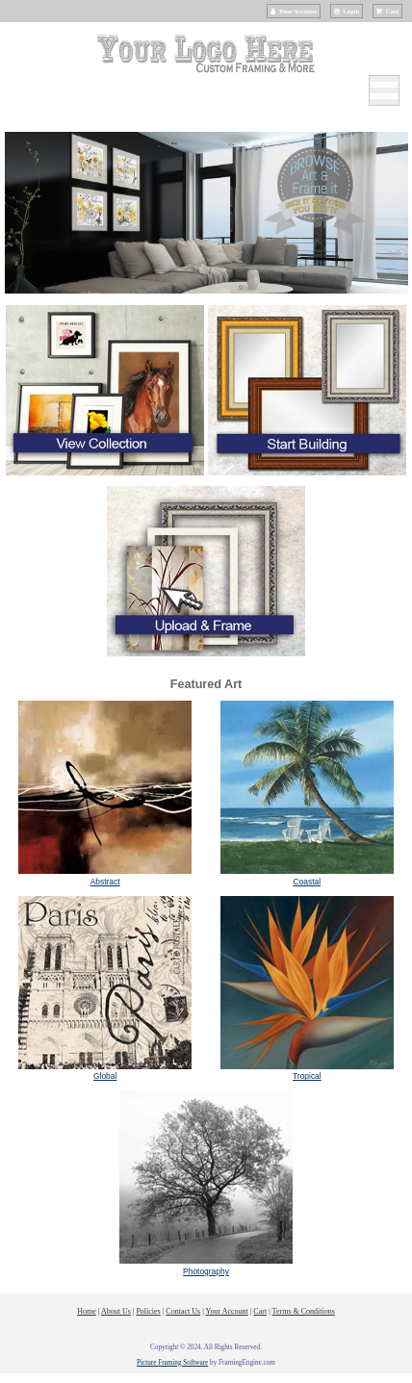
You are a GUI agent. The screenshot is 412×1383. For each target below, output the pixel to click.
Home (86, 1311)
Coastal (308, 881)
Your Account (298, 11)
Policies (148, 1311)
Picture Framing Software (172, 1363)
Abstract (105, 881)
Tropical (307, 1076)
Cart (392, 11)
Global (104, 1076)
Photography (206, 1271)
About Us (116, 1311)
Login (351, 11)
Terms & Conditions (303, 1311)
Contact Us (183, 1311)
